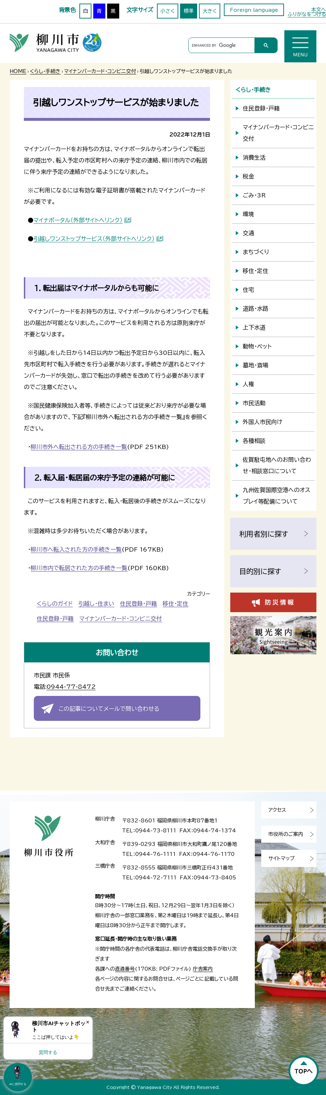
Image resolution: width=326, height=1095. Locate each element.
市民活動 (254, 403)
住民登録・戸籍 (138, 603)
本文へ (318, 9)
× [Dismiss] (87, 1022)
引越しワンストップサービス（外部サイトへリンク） (93, 239)
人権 (248, 384)
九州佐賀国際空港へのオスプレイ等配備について (276, 495)
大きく (210, 11)
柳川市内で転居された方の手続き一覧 (79, 568)
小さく (168, 11)
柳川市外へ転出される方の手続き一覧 (79, 447)
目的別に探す (260, 571)
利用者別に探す (263, 533)
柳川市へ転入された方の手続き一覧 (76, 549)
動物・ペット (257, 346)
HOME (18, 71)
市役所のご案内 (285, 834)
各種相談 (254, 441)
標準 (189, 11)
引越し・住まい (96, 603)
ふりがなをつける (307, 14)
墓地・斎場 (255, 365)
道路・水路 (255, 308)
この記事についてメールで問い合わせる (109, 709)
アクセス (277, 809)
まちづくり (256, 252)
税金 (248, 176)
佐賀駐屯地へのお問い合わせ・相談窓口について (277, 465)
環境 (248, 214)
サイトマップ (281, 858)
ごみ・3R (254, 195)
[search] (220, 45)
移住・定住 (175, 603)
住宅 (248, 290)
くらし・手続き (45, 71)
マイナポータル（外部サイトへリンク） (77, 220)
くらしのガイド (55, 603)
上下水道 (254, 327)
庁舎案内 (203, 968)
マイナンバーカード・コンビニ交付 (100, 71)
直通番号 (125, 968)
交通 (248, 233)
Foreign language (254, 9)
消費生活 (254, 157)
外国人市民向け (262, 422)
